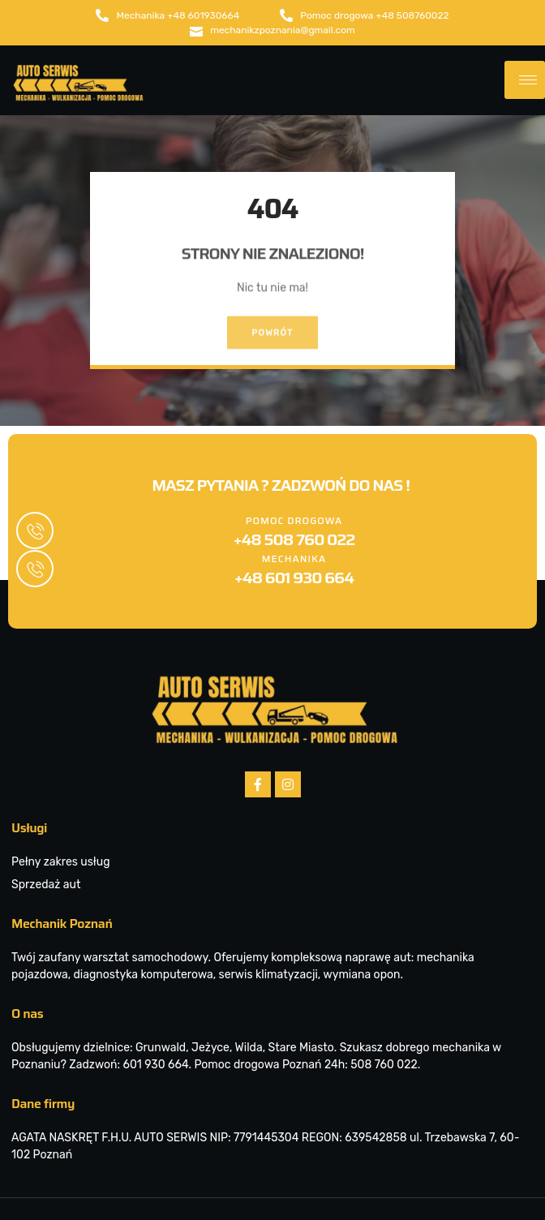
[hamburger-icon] (524, 81)
